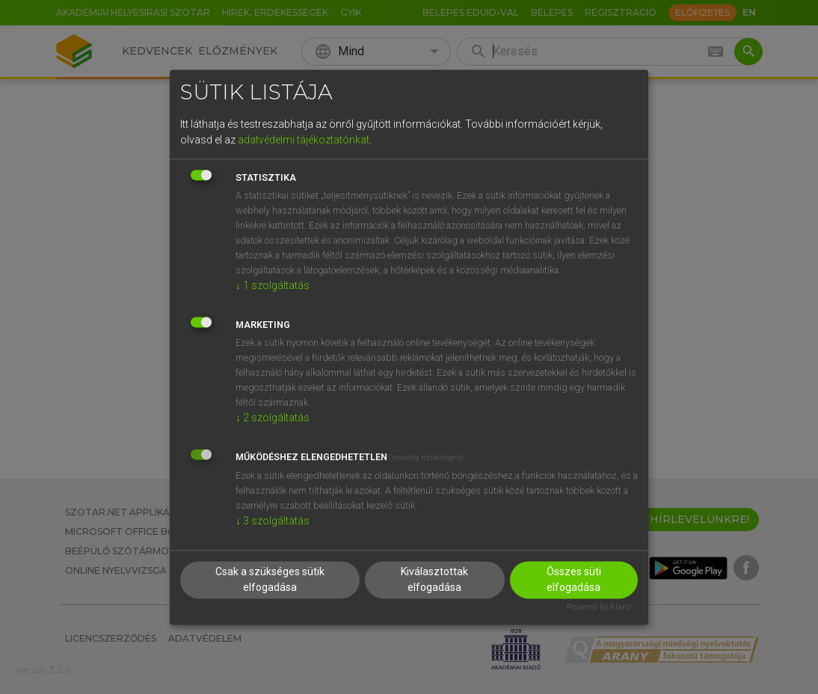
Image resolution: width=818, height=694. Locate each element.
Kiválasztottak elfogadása (434, 579)
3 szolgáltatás (273, 521)
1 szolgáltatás (273, 286)
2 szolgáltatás (273, 418)
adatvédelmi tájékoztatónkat (303, 140)
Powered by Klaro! (599, 607)
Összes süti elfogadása (574, 579)
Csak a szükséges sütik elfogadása (270, 579)
